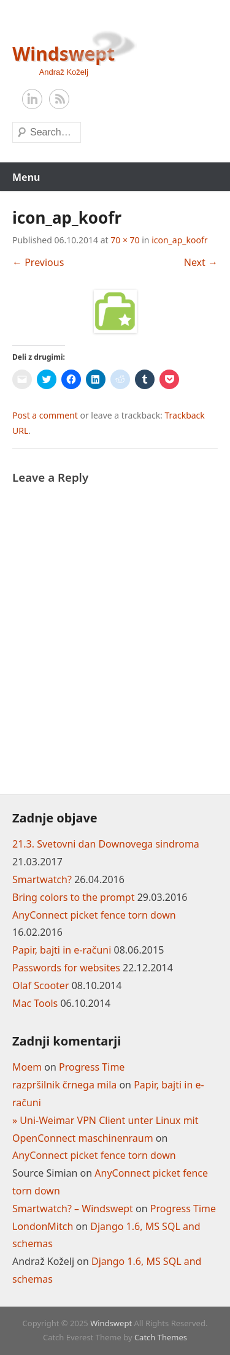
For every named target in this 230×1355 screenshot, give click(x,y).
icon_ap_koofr (179, 240)
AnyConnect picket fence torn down (94, 915)
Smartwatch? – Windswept (72, 1208)
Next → (201, 262)
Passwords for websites (66, 967)
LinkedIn (32, 99)
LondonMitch (42, 1226)
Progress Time (92, 1067)
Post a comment (45, 415)
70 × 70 (124, 240)
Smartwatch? (42, 879)
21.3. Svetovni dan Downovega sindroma (105, 844)
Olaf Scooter (40, 985)
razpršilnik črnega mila (64, 1084)
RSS (59, 99)
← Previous (38, 262)
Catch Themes (160, 1337)
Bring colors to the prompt (73, 897)
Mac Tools (35, 1003)
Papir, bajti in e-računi (61, 950)
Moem (27, 1067)
